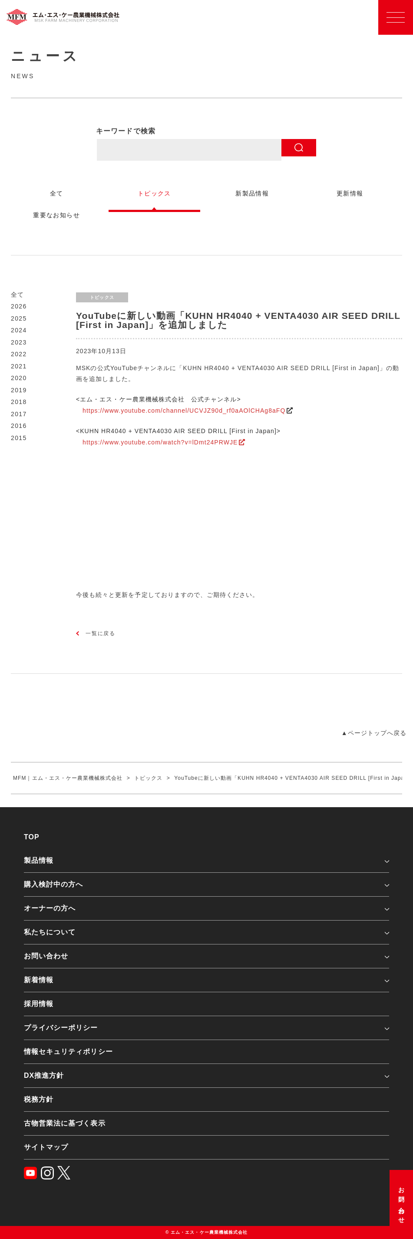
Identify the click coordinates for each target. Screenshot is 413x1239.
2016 (19, 425)
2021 (19, 366)
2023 (19, 342)
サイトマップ (46, 1147)
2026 (19, 306)
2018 (19, 401)
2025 (19, 318)
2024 (19, 330)
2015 (19, 437)
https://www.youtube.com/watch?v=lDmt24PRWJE (160, 442)
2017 (19, 414)
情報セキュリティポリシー (68, 1051)
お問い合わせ (401, 1202)
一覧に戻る (101, 633)
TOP (32, 837)
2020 (19, 377)
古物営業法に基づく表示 (65, 1123)
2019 (19, 390)
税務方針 (38, 1099)
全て (17, 294)
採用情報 (38, 1003)
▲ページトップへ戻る (373, 732)
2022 (19, 354)
